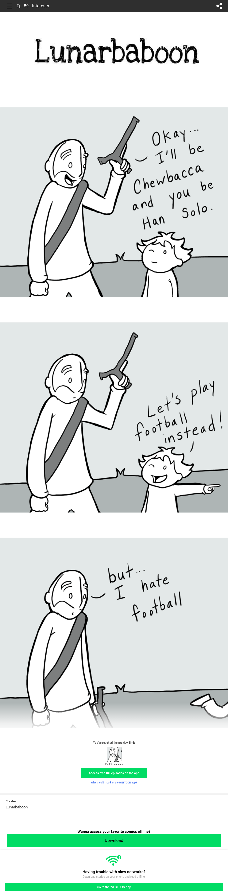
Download (114, 840)
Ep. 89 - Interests (33, 5)
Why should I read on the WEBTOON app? (114, 782)
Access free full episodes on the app (114, 773)
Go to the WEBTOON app (114, 887)
